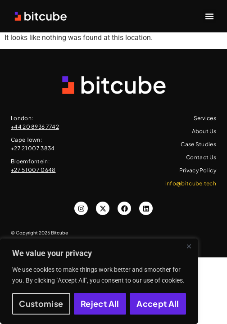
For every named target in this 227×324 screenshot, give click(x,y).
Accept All (157, 303)
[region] (99, 281)
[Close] (188, 246)
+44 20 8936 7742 (35, 126)
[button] (209, 16)
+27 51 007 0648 (33, 169)
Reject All (100, 303)
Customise (41, 303)
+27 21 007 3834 (33, 148)
